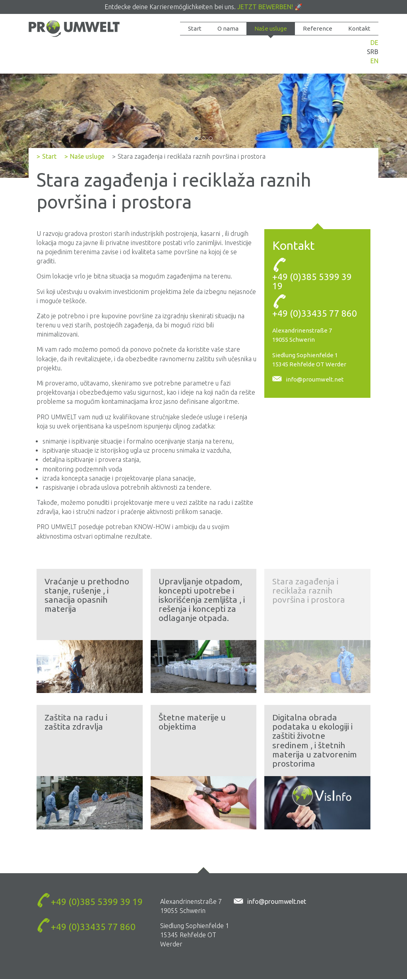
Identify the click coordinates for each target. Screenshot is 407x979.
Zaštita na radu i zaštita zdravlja (76, 721)
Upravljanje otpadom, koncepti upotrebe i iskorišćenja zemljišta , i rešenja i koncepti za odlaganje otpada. (202, 599)
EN (374, 60)
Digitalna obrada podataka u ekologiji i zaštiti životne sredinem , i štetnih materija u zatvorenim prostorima (314, 740)
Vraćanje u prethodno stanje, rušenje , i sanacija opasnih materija (87, 594)
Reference (317, 28)
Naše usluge (270, 28)
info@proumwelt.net (315, 379)
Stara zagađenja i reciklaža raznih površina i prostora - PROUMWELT (74, 31)
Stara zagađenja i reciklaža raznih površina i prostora (308, 590)
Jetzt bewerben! (265, 6)
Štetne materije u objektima (192, 721)
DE (374, 42)
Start (195, 28)
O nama (227, 28)
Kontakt (359, 28)
